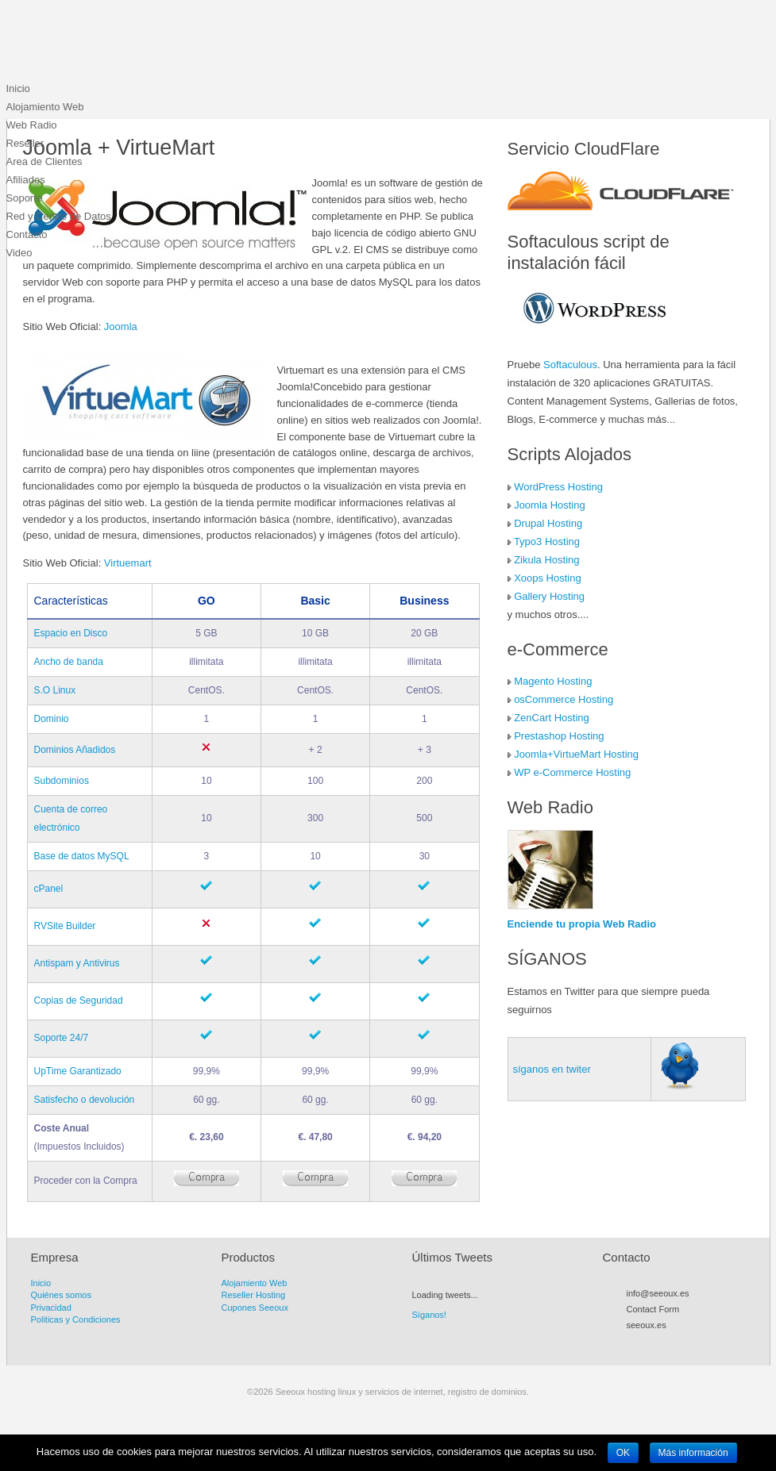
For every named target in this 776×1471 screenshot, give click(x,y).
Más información (693, 1452)
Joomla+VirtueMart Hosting (576, 754)
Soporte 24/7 (61, 1037)
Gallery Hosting (549, 596)
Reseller (25, 143)
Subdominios (61, 780)
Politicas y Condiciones (76, 1319)
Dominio (51, 718)
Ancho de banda (68, 661)
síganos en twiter (552, 1069)
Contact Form (653, 1309)
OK (623, 1452)
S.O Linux (55, 690)
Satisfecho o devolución (84, 1099)
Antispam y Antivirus (77, 963)
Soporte (24, 198)
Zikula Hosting (546, 560)
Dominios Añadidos (75, 749)
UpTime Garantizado (78, 1071)
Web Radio (31, 125)
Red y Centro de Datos (58, 216)
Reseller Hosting (254, 1295)
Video (19, 253)
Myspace (676, 1343)
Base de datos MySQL (81, 856)
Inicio (18, 88)
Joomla (120, 326)
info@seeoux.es (658, 1293)
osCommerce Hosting (563, 699)
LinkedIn (705, 1343)
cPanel (49, 888)
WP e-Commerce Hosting (572, 772)
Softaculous (570, 365)
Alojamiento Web (45, 107)
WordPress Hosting (558, 487)
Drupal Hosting (548, 523)
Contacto (27, 234)
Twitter (648, 1343)
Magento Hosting (553, 681)
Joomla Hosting (549, 505)
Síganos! (429, 1314)
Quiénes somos (61, 1295)
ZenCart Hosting (551, 718)
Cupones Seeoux (255, 1307)
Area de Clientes (44, 161)
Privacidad (51, 1307)
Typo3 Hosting (547, 541)
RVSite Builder (65, 925)
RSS (633, 1343)
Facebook (662, 1343)
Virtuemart (128, 563)
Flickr (691, 1343)
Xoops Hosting (547, 578)
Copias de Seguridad (78, 1000)
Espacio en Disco (71, 633)
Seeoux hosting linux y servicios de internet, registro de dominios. (125, 43)
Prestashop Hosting (559, 736)
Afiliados (25, 180)
